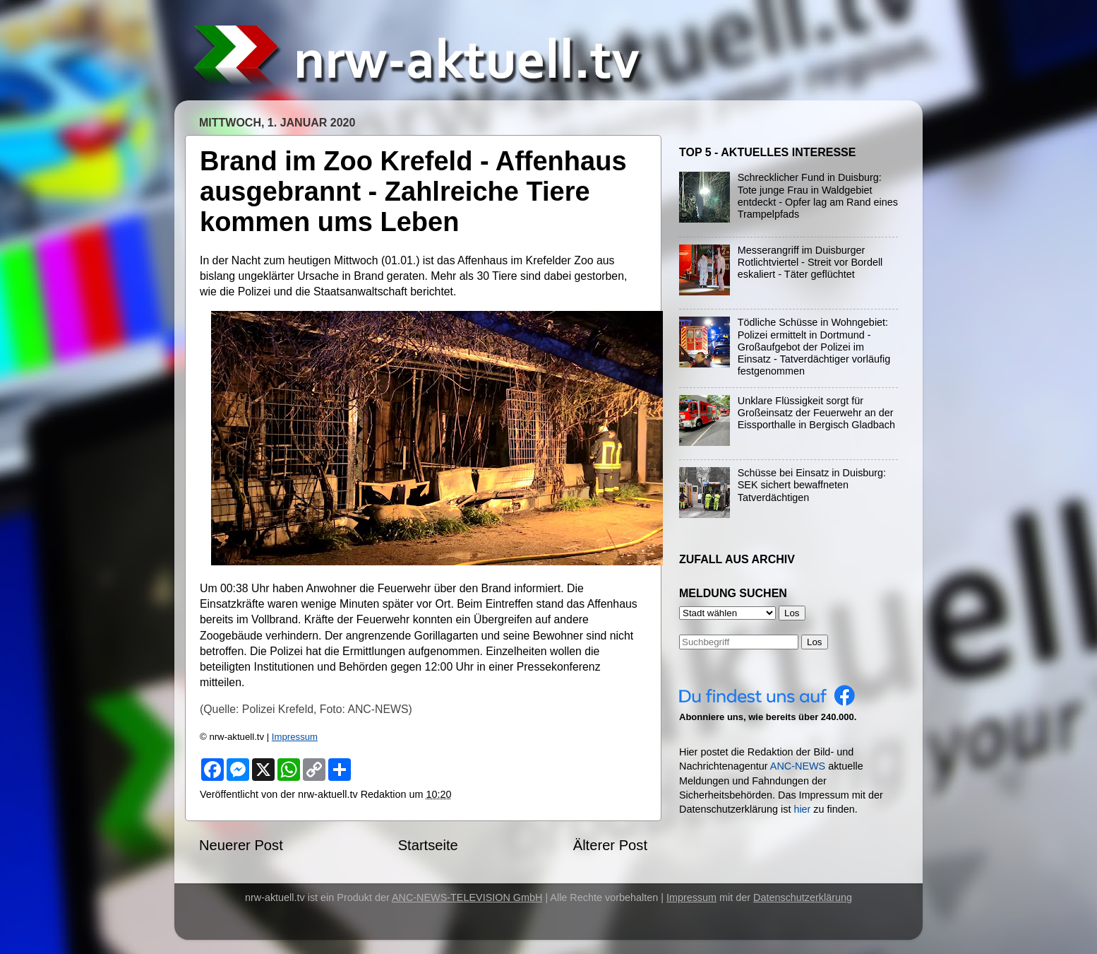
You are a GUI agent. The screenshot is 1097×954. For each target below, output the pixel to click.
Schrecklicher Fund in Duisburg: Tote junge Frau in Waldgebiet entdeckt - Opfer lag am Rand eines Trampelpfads (818, 196)
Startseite (428, 845)
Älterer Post (610, 845)
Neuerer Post (241, 845)
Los (814, 642)
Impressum (295, 736)
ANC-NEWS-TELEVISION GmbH (467, 897)
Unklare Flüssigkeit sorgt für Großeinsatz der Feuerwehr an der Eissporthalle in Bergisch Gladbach (816, 413)
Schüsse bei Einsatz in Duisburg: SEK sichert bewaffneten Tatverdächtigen (812, 485)
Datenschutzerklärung (802, 897)
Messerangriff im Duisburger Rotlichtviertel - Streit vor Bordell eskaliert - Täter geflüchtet (810, 263)
